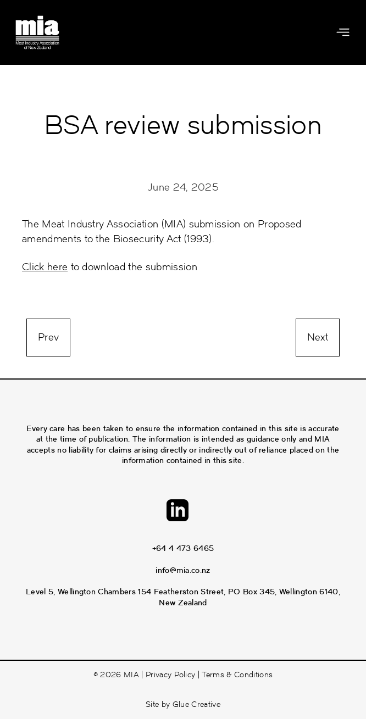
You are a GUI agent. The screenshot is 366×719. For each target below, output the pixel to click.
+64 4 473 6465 (183, 548)
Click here (45, 267)
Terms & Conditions (237, 674)
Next (317, 337)
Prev (48, 337)
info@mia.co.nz (183, 570)
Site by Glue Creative (183, 704)
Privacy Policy (170, 674)
